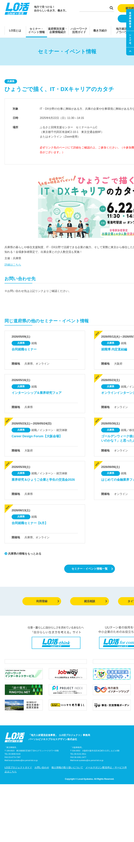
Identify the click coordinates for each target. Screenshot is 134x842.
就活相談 (95, 601)
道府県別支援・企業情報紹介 (57, 30)
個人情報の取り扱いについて (67, 774)
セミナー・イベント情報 (36, 30)
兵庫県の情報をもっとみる (23, 553)
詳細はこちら (13, 264)
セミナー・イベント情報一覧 (92, 568)
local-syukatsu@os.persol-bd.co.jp (23, 768)
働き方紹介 (100, 30)
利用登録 (47, 601)
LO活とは (15, 30)
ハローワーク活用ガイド (79, 30)
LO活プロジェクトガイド (18, 774)
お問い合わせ (42, 774)
